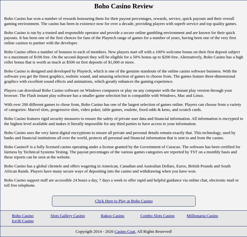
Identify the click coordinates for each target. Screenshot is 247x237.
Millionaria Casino (202, 215)
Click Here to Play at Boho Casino (124, 201)
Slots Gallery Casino (67, 215)
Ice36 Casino (23, 220)
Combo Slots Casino (158, 215)
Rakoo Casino (112, 215)
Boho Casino (23, 215)
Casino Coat (125, 231)
